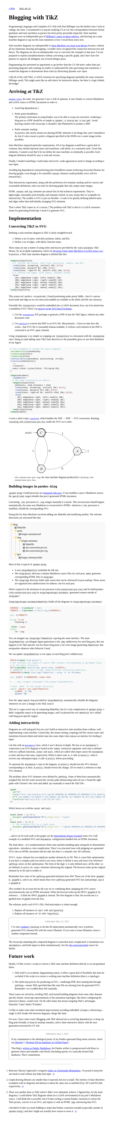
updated (25, 948)
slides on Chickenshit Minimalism (64, 1092)
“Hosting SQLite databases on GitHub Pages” (47, 1064)
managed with (52, 503)
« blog (12, 8)
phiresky (19, 1064)
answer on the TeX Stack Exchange (55, 312)
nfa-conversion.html (78, 967)
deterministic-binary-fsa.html (68, 857)
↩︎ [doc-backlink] (54, 1096)
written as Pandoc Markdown (36, 1070)
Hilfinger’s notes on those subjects (62, 36)
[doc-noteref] (38, 108)
